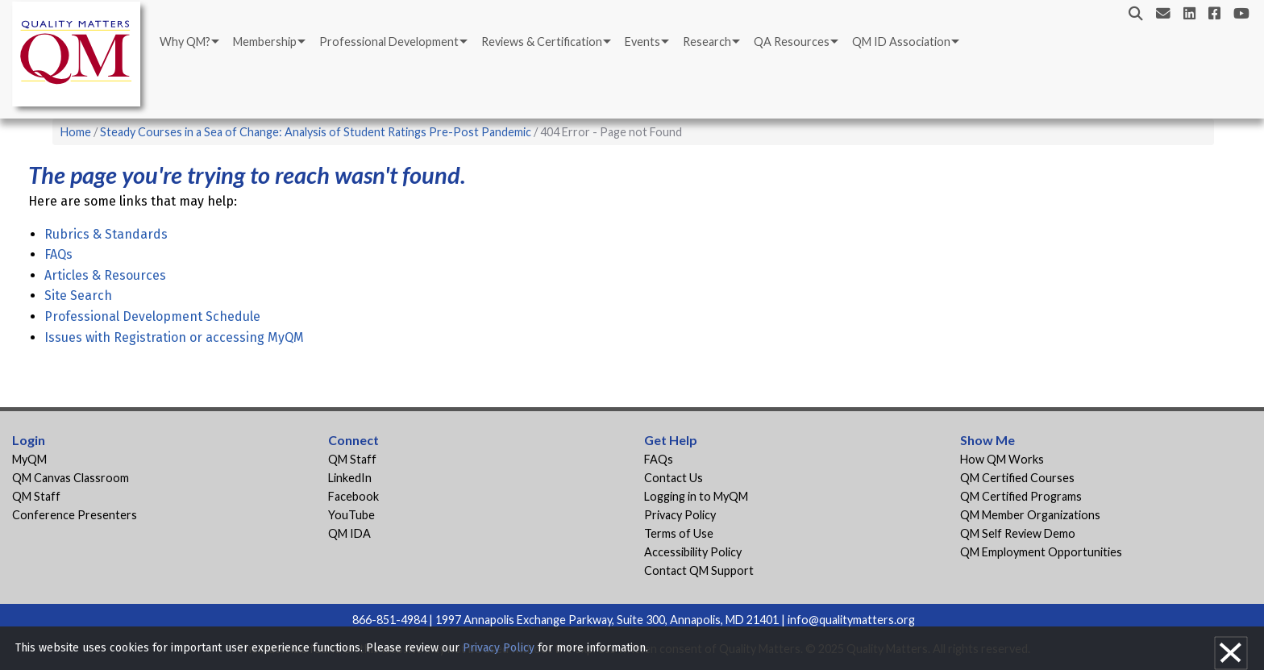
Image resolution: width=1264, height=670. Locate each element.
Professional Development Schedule (152, 316)
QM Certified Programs (1021, 496)
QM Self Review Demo (1017, 533)
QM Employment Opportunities (1041, 552)
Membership (265, 41)
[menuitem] (188, 42)
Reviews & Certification (541, 41)
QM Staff (36, 496)
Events (642, 41)
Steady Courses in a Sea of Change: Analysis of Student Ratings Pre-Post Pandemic (315, 132)
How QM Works (1002, 459)
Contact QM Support (699, 570)
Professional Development (389, 41)
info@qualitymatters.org (851, 619)
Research (707, 41)
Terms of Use (678, 533)
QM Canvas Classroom (70, 478)
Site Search (78, 295)
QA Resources (792, 41)
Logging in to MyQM (696, 496)
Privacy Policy (680, 515)
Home (75, 132)
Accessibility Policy (693, 552)
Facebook (353, 496)
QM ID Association (901, 41)
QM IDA (349, 533)
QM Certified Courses (1017, 478)
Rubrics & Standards (106, 234)
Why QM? (185, 41)
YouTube (351, 515)
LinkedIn (350, 478)
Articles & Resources (105, 275)
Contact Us (673, 478)
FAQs (58, 254)
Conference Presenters (74, 515)
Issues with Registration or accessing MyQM (174, 337)
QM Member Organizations (1030, 515)
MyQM (29, 459)
